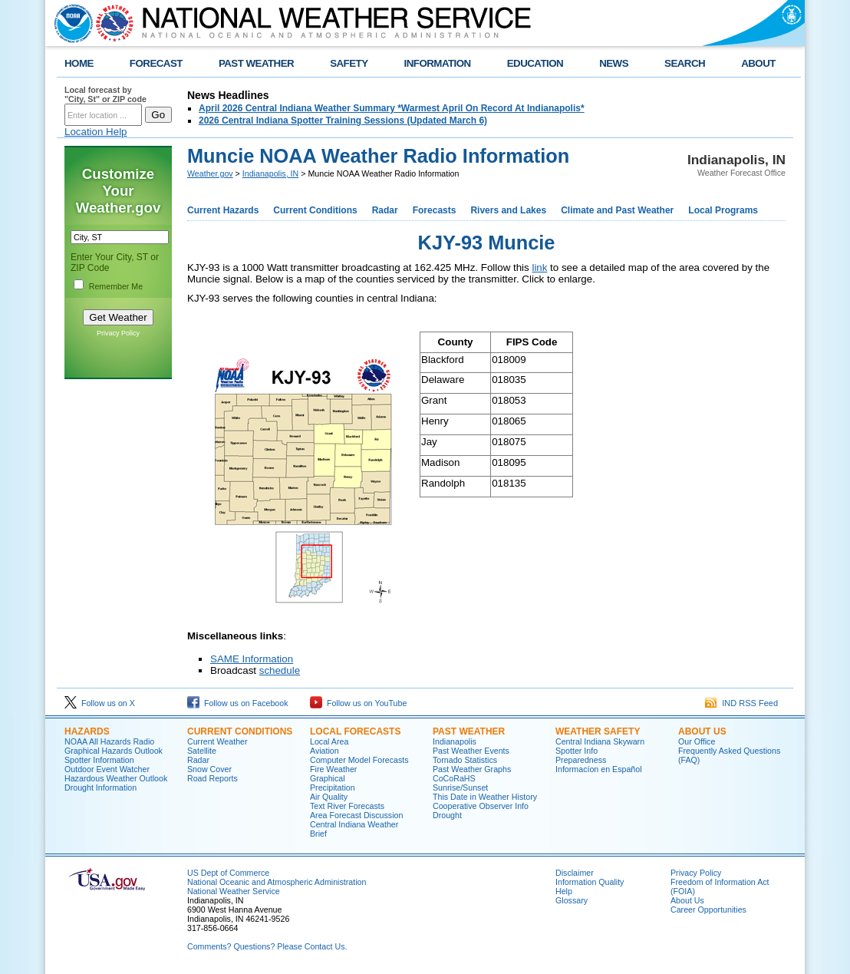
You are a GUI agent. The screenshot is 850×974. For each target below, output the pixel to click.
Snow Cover (209, 769)
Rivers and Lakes (508, 210)
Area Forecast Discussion (356, 815)
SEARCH (684, 63)
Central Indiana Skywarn (599, 741)
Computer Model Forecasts (359, 759)
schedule (279, 670)
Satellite (201, 750)
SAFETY (348, 63)
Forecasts (434, 210)
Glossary (571, 900)
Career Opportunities (708, 909)
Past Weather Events (471, 750)
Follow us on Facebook (237, 703)
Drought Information (100, 787)
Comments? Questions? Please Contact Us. (267, 946)
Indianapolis (454, 741)
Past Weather (469, 731)
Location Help (95, 131)
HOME (79, 63)
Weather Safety (597, 731)
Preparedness (580, 759)
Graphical (327, 778)
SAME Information (251, 659)
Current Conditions (315, 210)
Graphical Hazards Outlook (113, 750)
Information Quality (589, 882)
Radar (385, 210)
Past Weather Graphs (472, 769)
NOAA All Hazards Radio (109, 741)
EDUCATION (535, 63)
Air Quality (329, 796)
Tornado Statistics (465, 759)
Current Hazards (223, 210)
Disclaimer (574, 872)
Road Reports (212, 778)
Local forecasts (355, 731)
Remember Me (116, 286)
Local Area (329, 741)
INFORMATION (437, 63)
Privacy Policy (118, 333)
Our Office (696, 741)
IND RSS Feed (741, 703)
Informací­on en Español (598, 769)
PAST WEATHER (256, 63)
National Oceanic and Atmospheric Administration (276, 882)
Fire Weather (333, 769)
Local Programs (723, 210)
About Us (702, 731)
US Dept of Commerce (228, 872)
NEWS (613, 63)
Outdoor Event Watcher (107, 769)
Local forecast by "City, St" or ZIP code (105, 94)
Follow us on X (99, 703)
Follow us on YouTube (358, 703)
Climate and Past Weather (617, 210)
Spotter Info (576, 750)
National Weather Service (233, 891)
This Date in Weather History (485, 796)
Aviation (324, 750)
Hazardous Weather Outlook (115, 778)
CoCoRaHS (454, 778)
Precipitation (332, 787)
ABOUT (758, 63)
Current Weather (217, 741)
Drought (447, 815)
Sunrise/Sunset (460, 787)
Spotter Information (99, 759)
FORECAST (156, 63)
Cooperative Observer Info (481, 806)
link (539, 267)
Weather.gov (210, 173)
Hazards (87, 731)
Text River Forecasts (347, 806)
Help (563, 891)
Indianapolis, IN (270, 173)
